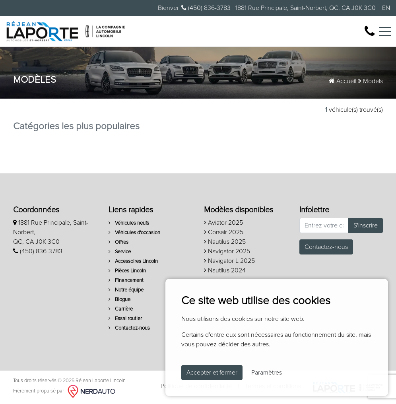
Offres (118, 242)
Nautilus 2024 (225, 270)
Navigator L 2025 (229, 261)
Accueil (342, 81)
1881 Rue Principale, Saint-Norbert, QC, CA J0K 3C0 (305, 8)
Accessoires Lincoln (133, 261)
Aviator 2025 (223, 222)
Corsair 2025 (223, 232)
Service (120, 251)
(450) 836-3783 (206, 7)
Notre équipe (126, 290)
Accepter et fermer (211, 372)
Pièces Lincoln (127, 271)
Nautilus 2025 (225, 242)
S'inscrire (365, 225)
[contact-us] (370, 30)
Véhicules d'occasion (134, 232)
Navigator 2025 (227, 251)
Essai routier (125, 318)
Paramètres (266, 372)
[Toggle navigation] (385, 31)
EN (386, 8)
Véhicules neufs (129, 223)
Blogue (119, 299)
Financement (126, 280)
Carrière (121, 309)
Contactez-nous (129, 328)
